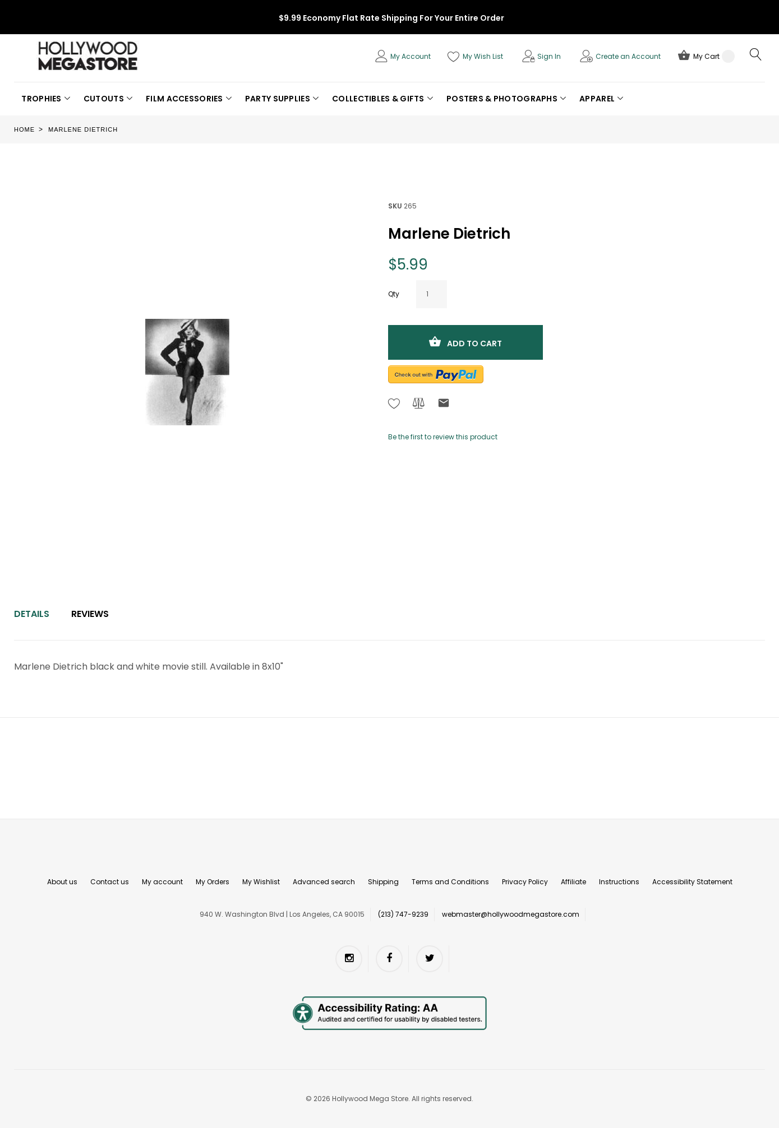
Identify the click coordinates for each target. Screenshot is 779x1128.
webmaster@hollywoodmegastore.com (510, 914)
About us (62, 881)
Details (31, 613)
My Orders (212, 881)
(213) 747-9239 (403, 914)
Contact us (109, 881)
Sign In (549, 56)
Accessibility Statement (692, 881)
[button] (45, 98)
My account (162, 881)
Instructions (619, 881)
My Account (410, 56)
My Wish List (483, 56)
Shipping (383, 881)
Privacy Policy (525, 881)
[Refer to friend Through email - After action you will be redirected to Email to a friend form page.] (443, 405)
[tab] (31, 614)
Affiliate (573, 881)
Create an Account (628, 56)
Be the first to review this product (442, 437)
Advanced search (324, 881)
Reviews (90, 613)
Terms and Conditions (450, 881)
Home (24, 129)
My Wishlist (261, 881)
